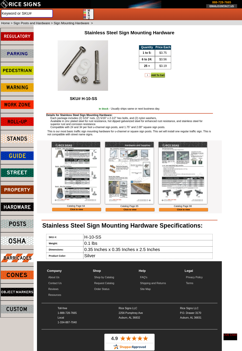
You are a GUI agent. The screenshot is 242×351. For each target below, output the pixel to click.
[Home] (20, 4)
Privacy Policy (194, 277)
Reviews (53, 289)
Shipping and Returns (153, 283)
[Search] (27, 13)
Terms (189, 283)
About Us (53, 277)
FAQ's (143, 277)
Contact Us (55, 283)
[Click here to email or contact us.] (221, 4)
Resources (54, 295)
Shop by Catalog (104, 277)
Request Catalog (104, 283)
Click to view (76, 209)
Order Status (102, 289)
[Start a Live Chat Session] (230, 337)
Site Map (145, 289)
